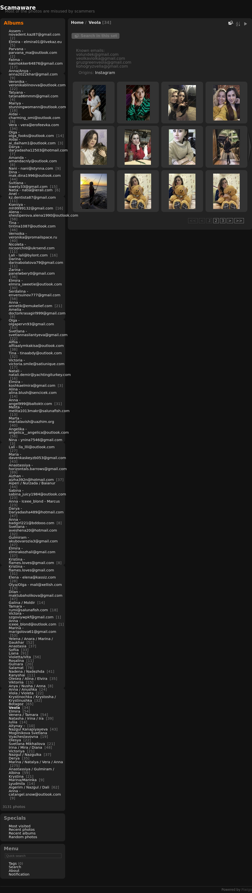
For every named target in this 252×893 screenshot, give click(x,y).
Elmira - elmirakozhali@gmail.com (32, 550)
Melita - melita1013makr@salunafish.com (39, 409)
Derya (14, 758)
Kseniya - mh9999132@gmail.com (31, 206)
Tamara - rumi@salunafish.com (28, 608)
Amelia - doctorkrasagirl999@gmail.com (37, 311)
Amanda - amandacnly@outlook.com (33, 159)
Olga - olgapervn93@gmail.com (31, 322)
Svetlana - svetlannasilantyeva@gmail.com (38, 333)
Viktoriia (16, 682)
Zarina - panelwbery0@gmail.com (32, 271)
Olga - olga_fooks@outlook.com (31, 134)
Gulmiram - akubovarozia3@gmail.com (33, 539)
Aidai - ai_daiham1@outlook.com (32, 141)
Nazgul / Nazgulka (25, 754)
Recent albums (22, 833)
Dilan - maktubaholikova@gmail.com (35, 593)
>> (239, 220)
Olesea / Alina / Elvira (28, 678)
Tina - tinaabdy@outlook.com (35, 353)
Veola (14, 707)
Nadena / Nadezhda (26, 671)
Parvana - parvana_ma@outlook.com (33, 51)
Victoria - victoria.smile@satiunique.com (37, 362)
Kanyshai (17, 675)
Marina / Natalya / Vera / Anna (36, 762)
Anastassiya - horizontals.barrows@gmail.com (38, 467)
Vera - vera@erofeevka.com (34, 125)
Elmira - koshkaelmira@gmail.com (32, 383)
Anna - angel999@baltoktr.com (30, 402)
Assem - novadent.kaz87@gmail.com (34, 33)
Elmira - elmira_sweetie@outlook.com (35, 282)
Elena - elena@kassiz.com (32, 577)
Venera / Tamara (24, 715)
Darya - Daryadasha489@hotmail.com (36, 510)
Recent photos (22, 829)
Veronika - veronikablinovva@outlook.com (37, 83)
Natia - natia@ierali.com (31, 190)
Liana (14, 653)
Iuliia (13, 722)
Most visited (20, 826)
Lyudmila (17, 783)
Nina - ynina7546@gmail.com (35, 440)
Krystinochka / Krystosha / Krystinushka (32, 698)
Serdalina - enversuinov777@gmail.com (34, 293)
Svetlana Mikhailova (27, 744)
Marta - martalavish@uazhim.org (31, 420)
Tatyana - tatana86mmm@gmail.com (33, 94)
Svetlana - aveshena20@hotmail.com (33, 528)
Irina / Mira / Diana (25, 747)
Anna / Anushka (23, 689)
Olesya (15, 740)
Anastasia (18, 646)
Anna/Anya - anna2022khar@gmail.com (33, 72)
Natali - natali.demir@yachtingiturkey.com (40, 373)
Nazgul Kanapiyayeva (28, 729)
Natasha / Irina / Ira (26, 718)
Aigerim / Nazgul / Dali (29, 787)
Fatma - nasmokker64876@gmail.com (36, 61)
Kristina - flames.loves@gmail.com (31, 561)
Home (77, 22)
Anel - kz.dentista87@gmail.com (32, 195)
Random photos (23, 837)
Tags (13, 863)
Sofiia (14, 650)
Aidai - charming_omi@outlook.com (34, 116)
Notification (19, 874)
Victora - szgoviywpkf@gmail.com (31, 615)
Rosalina (16, 660)
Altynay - (17, 726)
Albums (14, 23)
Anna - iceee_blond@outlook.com (32, 622)
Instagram (105, 72)
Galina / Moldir (22, 602)
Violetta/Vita (20, 657)
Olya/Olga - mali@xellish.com (35, 584)
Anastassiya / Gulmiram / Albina (31, 771)
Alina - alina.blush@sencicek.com (33, 391)
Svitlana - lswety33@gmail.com (28, 185)
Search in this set (99, 36)
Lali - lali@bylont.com (28, 255)
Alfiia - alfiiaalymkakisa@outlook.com (36, 344)
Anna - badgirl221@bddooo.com (31, 521)
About (14, 870)
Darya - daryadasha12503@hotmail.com (38, 148)
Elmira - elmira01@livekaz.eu (35, 42)
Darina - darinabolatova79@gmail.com (36, 261)
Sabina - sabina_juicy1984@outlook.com (37, 492)
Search (15, 867)
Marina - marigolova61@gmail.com (32, 630)
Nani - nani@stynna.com (31, 168)
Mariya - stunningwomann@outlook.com (37, 105)
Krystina (16, 776)
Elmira (14, 711)
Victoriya (17, 751)
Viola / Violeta (21, 693)
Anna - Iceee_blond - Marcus (34, 501)
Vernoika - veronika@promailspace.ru (33, 235)
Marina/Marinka (23, 780)
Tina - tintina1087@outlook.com (32, 224)
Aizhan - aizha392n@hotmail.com (31, 478)
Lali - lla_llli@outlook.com (32, 447)
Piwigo (246, 890)
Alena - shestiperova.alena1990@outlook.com (43, 214)
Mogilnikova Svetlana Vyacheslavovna (28, 735)
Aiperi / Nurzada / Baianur (32, 483)
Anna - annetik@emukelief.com (30, 304)
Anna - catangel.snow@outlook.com (35, 793)
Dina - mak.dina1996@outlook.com (35, 174)
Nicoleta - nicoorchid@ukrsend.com (32, 246)
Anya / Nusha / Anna (27, 686)
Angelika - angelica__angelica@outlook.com (39, 431)
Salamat (16, 668)
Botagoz (16, 704)
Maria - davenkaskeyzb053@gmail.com (37, 456)
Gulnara (16, 664)
